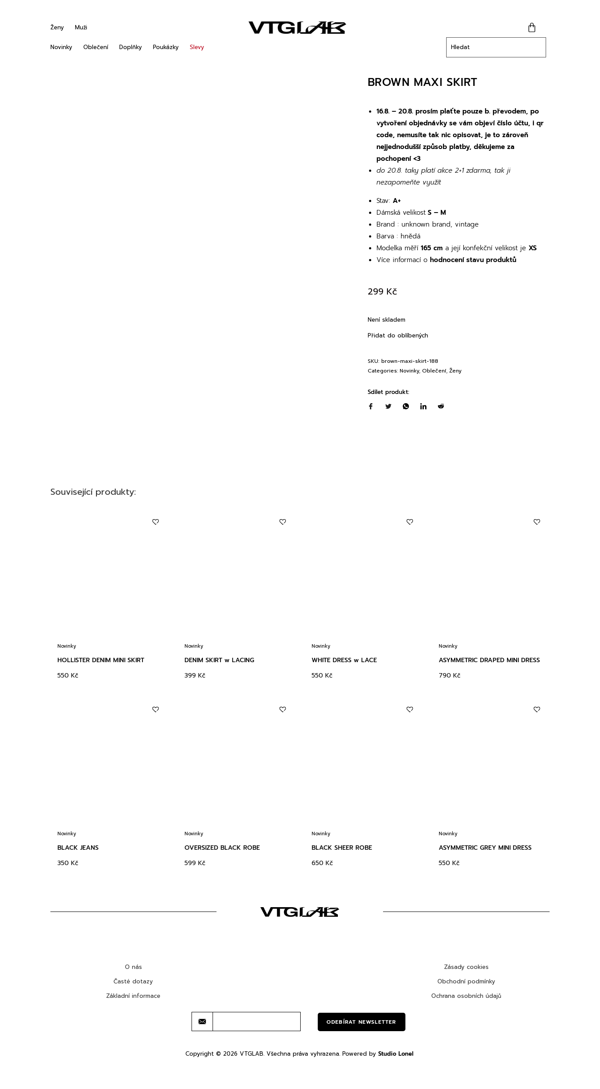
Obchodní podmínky (466, 1003)
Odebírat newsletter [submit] (362, 1043)
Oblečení (95, 47)
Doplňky (130, 47)
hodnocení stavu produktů (473, 260)
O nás (133, 988)
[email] (257, 1043)
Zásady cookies (466, 988)
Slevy (197, 47)
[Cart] (532, 27)
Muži (81, 27)
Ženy (57, 27)
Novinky (61, 47)
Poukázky (166, 47)
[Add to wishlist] (156, 543)
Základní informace (133, 1017)
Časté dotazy (133, 1003)
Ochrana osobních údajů (466, 1017)
